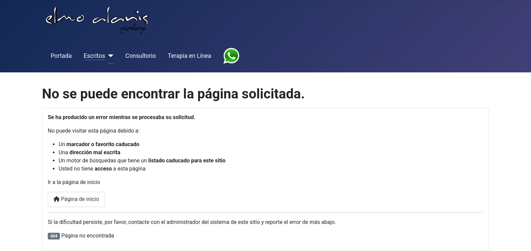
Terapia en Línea (189, 55)
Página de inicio (76, 199)
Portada (61, 55)
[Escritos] (109, 56)
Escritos (94, 55)
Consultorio (140, 55)
